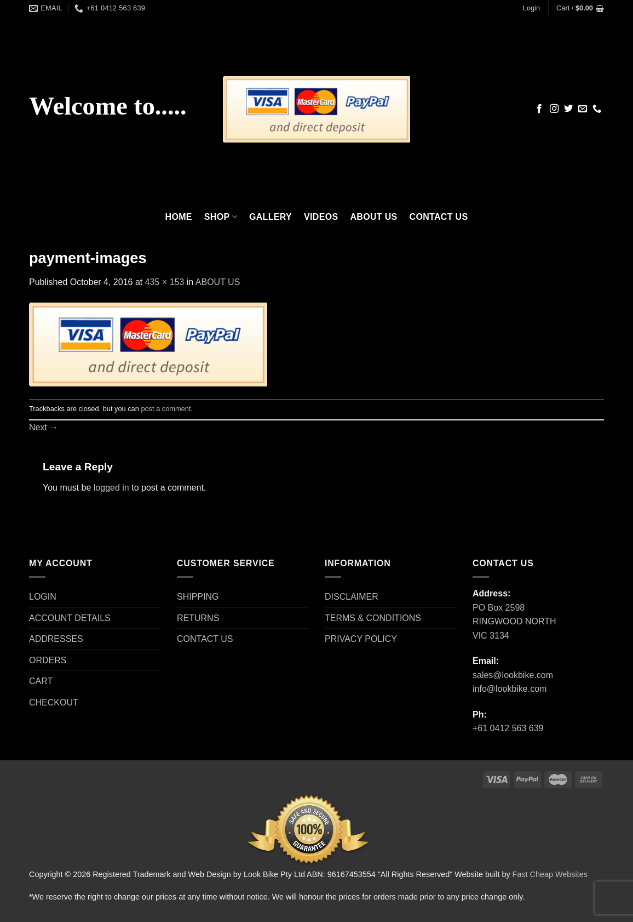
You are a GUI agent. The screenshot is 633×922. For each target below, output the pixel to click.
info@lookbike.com (509, 688)
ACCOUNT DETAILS (70, 618)
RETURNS (198, 618)
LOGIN (42, 596)
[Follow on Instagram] (554, 109)
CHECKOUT (53, 702)
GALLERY (270, 216)
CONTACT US (439, 216)
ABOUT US (373, 216)
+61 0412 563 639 (508, 728)
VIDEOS (321, 216)
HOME (178, 216)
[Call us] (596, 109)
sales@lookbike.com (513, 675)
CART (41, 681)
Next (43, 427)
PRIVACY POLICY (361, 639)
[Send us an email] (582, 109)
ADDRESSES (56, 639)
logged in (111, 487)
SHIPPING (197, 596)
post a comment (166, 409)
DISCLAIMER (351, 596)
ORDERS (47, 660)
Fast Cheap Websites (550, 874)
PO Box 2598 (499, 607)
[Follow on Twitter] (568, 109)
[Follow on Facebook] (539, 109)
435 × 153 (165, 282)
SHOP (220, 217)
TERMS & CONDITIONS (373, 618)
